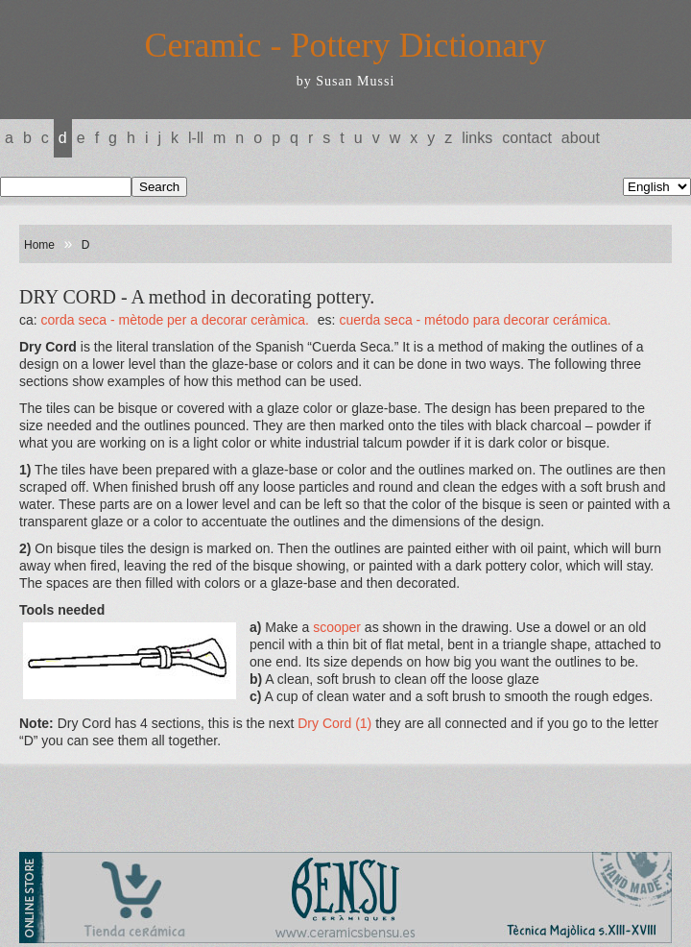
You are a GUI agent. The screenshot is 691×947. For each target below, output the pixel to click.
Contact (527, 138)
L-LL (195, 138)
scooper (339, 627)
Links (477, 138)
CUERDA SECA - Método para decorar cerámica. (474, 320)
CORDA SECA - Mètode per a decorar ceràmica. (175, 320)
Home (39, 245)
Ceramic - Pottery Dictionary (346, 45)
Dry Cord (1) (336, 723)
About (580, 138)
